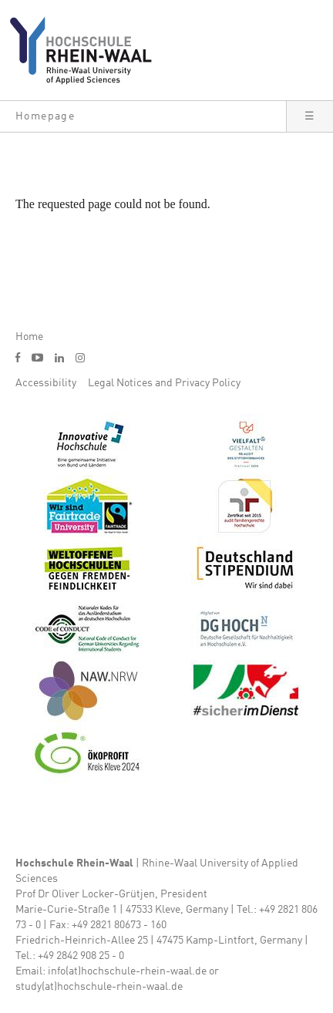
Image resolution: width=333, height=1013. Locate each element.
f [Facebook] (17, 357)
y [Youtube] (37, 357)
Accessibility (45, 383)
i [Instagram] (80, 357)
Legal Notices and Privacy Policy (164, 383)
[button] (143, 116)
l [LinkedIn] (59, 357)
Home (29, 336)
